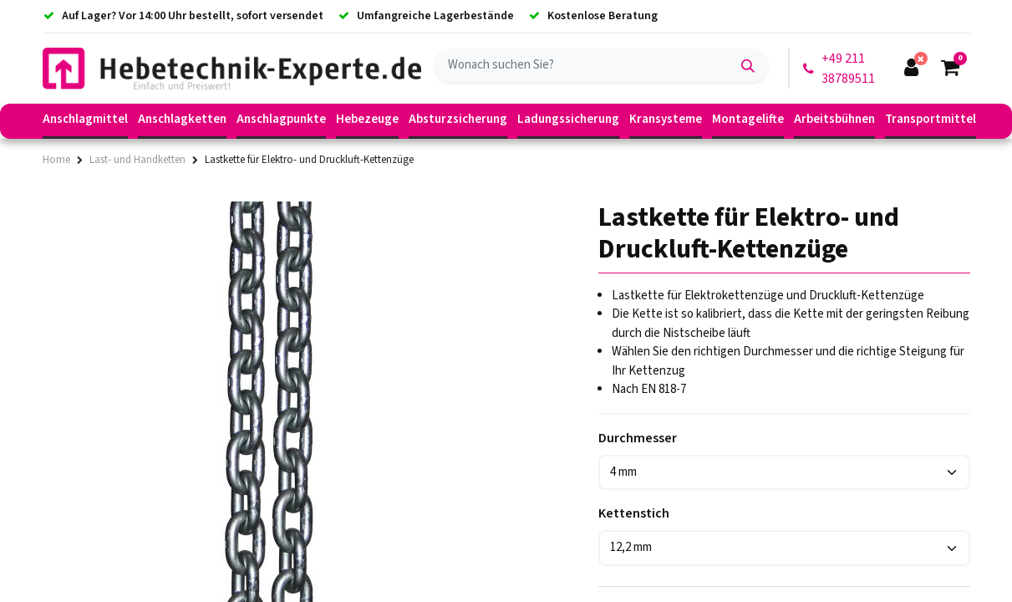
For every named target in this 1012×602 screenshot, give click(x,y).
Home (56, 159)
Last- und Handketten (137, 159)
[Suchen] (748, 65)
